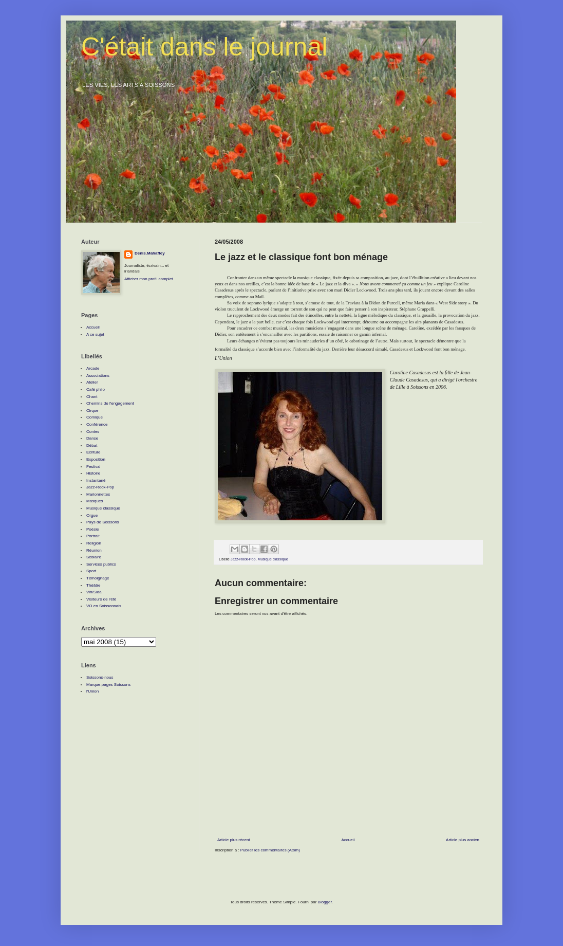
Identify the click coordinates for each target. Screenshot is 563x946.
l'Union (92, 691)
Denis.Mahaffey (150, 253)
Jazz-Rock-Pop (243, 559)
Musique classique (273, 559)
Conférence (96, 424)
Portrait (93, 536)
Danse (92, 438)
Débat (91, 445)
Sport (91, 571)
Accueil (347, 840)
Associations (97, 375)
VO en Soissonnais (103, 606)
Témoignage (97, 578)
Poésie (92, 529)
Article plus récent (233, 840)
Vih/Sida (94, 592)
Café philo (95, 389)
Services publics (101, 564)
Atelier (92, 382)
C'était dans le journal (204, 46)
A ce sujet (95, 334)
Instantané (95, 480)
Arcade (92, 368)
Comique (94, 417)
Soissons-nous (99, 677)
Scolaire (93, 557)
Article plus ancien (462, 840)
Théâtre (93, 585)
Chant (91, 396)
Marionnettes (98, 494)
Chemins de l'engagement (110, 403)
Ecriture (93, 452)
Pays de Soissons (102, 522)
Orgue (92, 515)
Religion (93, 543)
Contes (92, 431)
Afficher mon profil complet (148, 279)
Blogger (325, 902)
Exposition (95, 459)
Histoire (93, 473)
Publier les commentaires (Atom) (270, 850)
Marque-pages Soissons (108, 684)
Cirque (92, 410)
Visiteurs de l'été (101, 599)
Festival (93, 466)
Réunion (94, 550)
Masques (94, 501)
